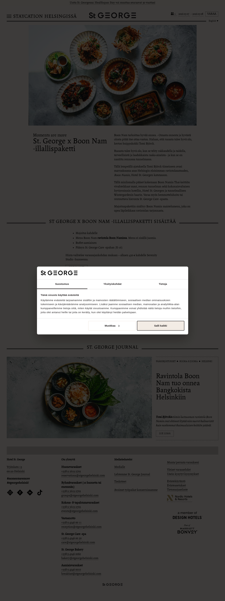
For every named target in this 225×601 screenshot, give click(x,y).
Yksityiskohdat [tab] (112, 283)
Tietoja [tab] (163, 283)
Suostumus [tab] (62, 283)
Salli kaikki (160, 325)
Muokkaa (112, 325)
